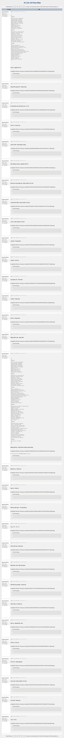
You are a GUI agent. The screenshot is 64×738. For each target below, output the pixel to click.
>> (24, 6)
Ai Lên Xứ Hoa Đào (32, 3)
